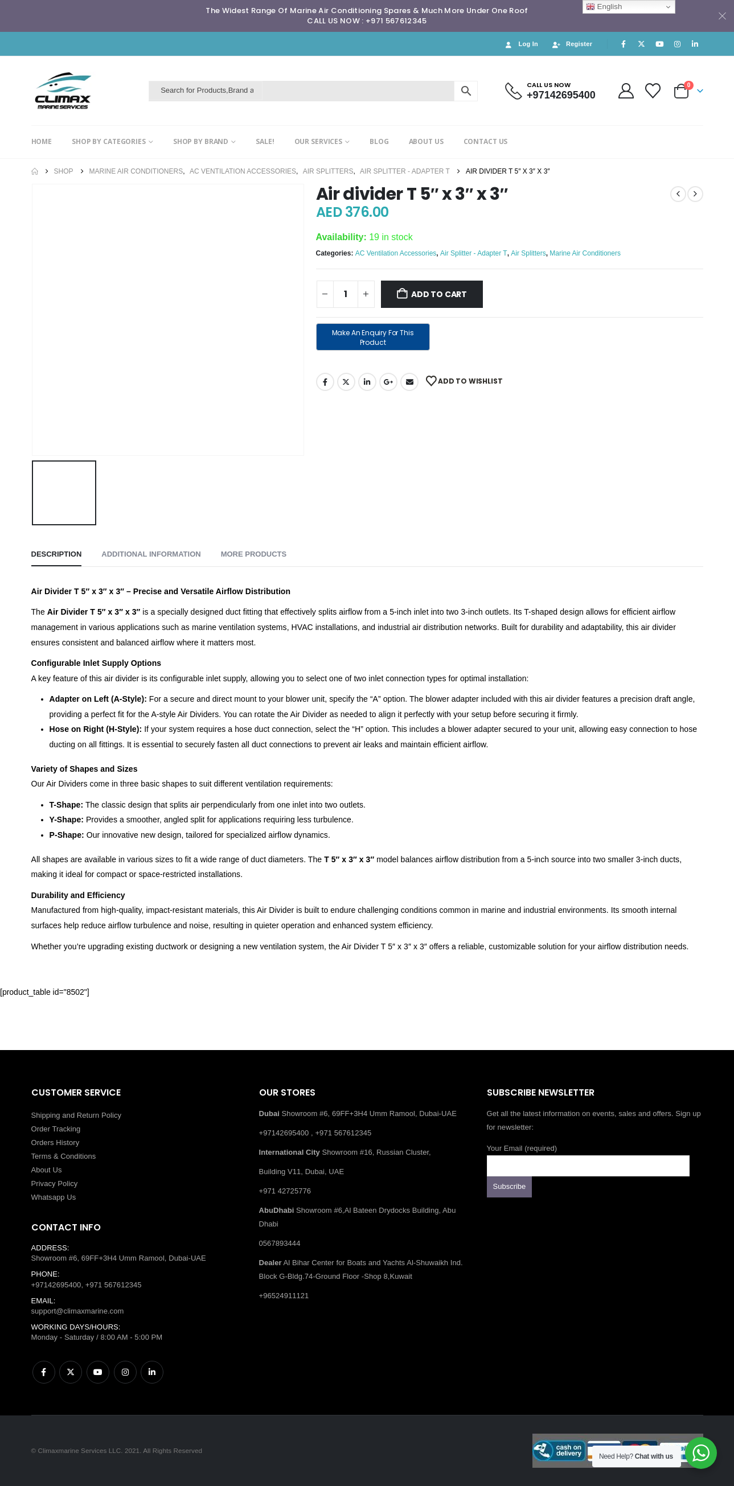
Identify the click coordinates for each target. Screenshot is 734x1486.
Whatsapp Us (53, 1197)
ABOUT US (426, 141)
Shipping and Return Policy (76, 1115)
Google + (388, 382)
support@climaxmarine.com (77, 1311)
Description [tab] (56, 554)
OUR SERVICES (318, 141)
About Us (46, 1170)
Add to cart (439, 294)
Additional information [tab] (150, 554)
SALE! (265, 141)
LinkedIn (367, 382)
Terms (41, 1156)
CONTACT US (486, 141)
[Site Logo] (87, 91)
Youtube (98, 1372)
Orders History (55, 1142)
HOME (41, 141)
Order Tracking (56, 1129)
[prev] (678, 194)
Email (409, 382)
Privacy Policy (54, 1183)
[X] (641, 43)
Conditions (78, 1156)
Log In (520, 44)
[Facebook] (623, 43)
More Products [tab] (254, 554)
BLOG (379, 141)
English (604, 6)
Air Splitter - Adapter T (473, 253)
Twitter (346, 382)
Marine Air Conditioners (585, 253)
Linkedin (152, 1372)
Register (571, 44)
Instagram (125, 1372)
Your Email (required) (588, 1157)
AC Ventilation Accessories (396, 253)
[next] (695, 194)
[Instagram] (677, 43)
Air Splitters (528, 253)
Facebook (325, 382)
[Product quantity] (345, 294)
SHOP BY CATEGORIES (109, 141)
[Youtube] (659, 43)
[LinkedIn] (695, 43)
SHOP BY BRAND (200, 141)
